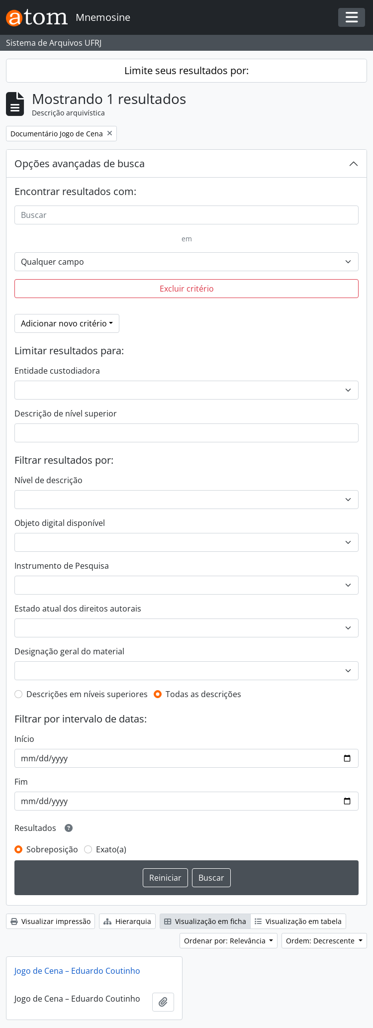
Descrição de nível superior (65, 413)
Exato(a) (111, 849)
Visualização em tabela (298, 921)
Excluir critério (187, 288)
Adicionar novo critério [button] (64, 323)
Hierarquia (127, 921)
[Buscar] (186, 215)
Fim (21, 781)
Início (24, 738)
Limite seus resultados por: (186, 70)
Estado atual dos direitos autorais (77, 608)
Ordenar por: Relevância (226, 940)
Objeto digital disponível (59, 522)
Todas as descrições (203, 694)
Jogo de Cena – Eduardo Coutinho (77, 970)
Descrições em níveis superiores (87, 694)
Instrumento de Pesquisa (61, 565)
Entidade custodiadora (57, 370)
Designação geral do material (69, 651)
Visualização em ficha (205, 921)
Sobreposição (52, 849)
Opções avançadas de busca (79, 163)
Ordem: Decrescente (321, 940)
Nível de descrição (48, 480)
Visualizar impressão (50, 921)
